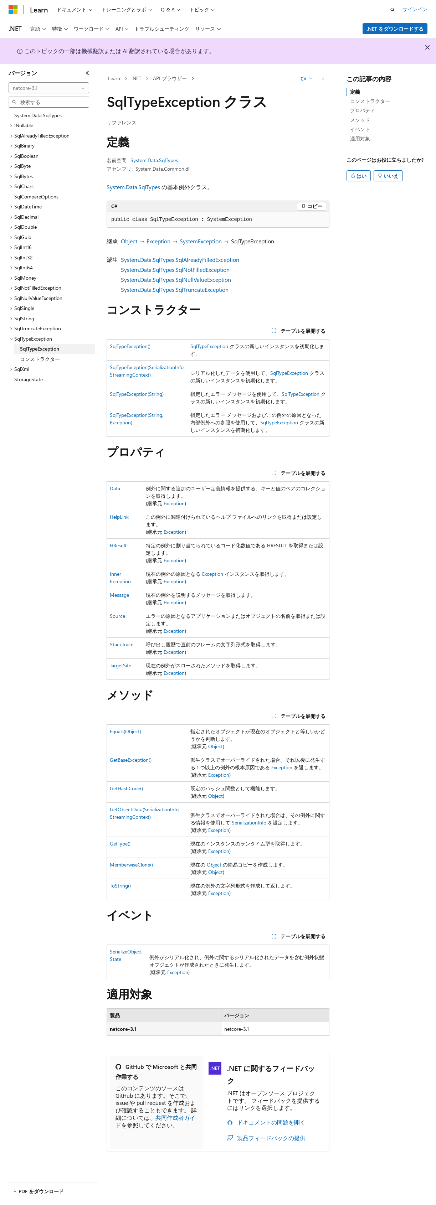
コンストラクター (370, 101)
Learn (114, 78)
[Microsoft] (13, 9)
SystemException (201, 241)
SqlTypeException (209, 346)
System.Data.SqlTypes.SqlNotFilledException (175, 269)
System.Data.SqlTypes (154, 160)
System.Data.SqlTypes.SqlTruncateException (175, 289)
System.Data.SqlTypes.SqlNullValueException (176, 279)
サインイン (414, 9)
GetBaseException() (131, 759)
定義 (355, 91)
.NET (136, 78)
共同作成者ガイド (155, 1121)
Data (115, 488)
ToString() (120, 885)
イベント (360, 129)
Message (119, 594)
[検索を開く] (392, 9)
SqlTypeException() (130, 346)
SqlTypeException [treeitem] (39, 348)
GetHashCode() (126, 788)
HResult (118, 545)
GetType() (120, 843)
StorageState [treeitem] (28, 379)
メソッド (360, 120)
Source (117, 615)
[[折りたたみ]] (87, 73)
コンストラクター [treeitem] (40, 359)
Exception (158, 241)
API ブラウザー (170, 78)
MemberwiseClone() (131, 864)
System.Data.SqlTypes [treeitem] (38, 115)
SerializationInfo (249, 822)
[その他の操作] (323, 78)
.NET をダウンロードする (395, 28)
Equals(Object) (125, 731)
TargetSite (120, 665)
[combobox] (49, 88)
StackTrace (121, 644)
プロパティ (362, 110)
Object (129, 241)
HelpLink (119, 516)
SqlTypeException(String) (137, 394)
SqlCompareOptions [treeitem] (36, 196)
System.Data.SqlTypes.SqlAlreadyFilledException (180, 259)
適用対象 (360, 138)
